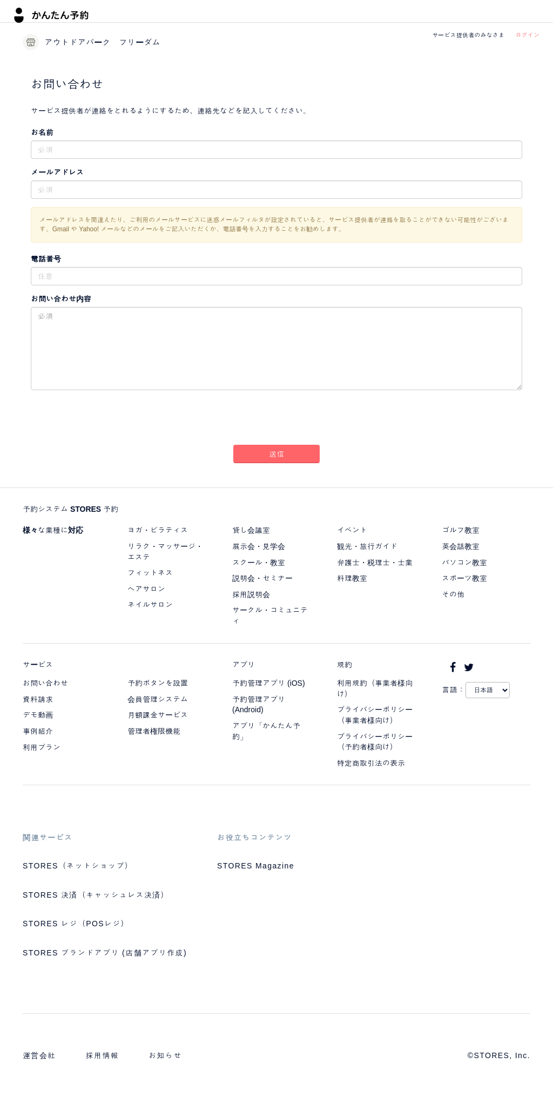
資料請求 (38, 699)
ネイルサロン (150, 604)
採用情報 (102, 1055)
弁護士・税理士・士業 (375, 562)
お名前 (42, 132)
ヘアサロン (146, 589)
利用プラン (41, 747)
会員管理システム (157, 699)
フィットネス (150, 573)
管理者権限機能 (153, 731)
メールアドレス (57, 172)
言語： (454, 689)
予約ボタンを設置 (157, 683)
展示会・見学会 (258, 546)
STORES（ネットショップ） (78, 865)
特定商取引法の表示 (371, 763)
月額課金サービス (157, 715)
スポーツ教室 (464, 578)
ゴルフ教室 (461, 530)
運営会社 (39, 1055)
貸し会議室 (251, 530)
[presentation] (276, 419)
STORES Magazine (255, 865)
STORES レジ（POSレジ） (76, 923)
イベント (352, 530)
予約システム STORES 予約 (70, 509)
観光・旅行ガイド (367, 546)
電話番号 (46, 259)
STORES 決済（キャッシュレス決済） (96, 895)
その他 (453, 594)
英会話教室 (461, 546)
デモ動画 (38, 715)
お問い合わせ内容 (61, 299)
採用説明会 (251, 594)
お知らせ (165, 1055)
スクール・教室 (258, 562)
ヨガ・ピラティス (157, 530)
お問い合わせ (45, 683)
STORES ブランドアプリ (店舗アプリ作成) (105, 952)
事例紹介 (38, 731)
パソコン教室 (464, 562)
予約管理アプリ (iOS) (268, 683)
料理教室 (352, 578)
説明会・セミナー (262, 578)
